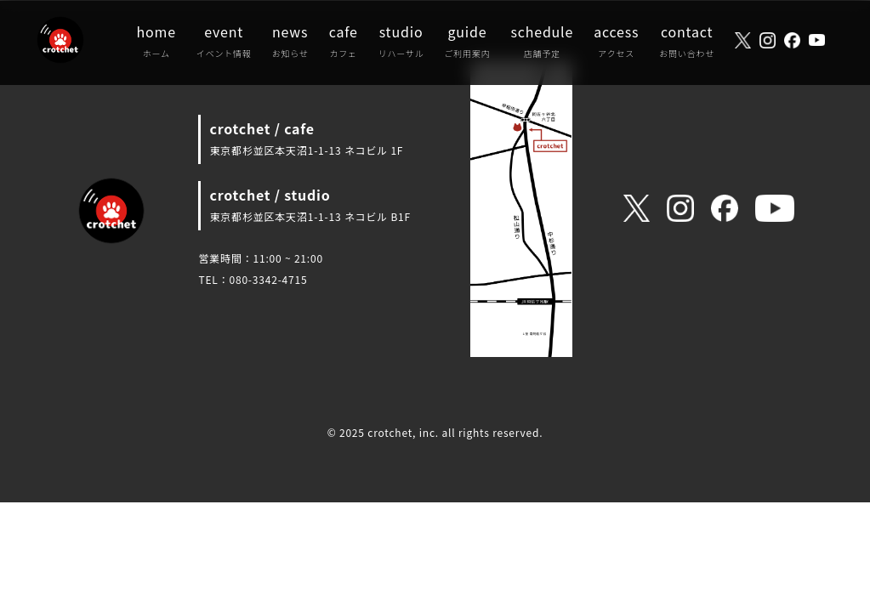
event (224, 42)
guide (467, 42)
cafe (343, 42)
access (616, 42)
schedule (541, 42)
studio (401, 42)
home (156, 42)
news (290, 42)
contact (686, 42)
